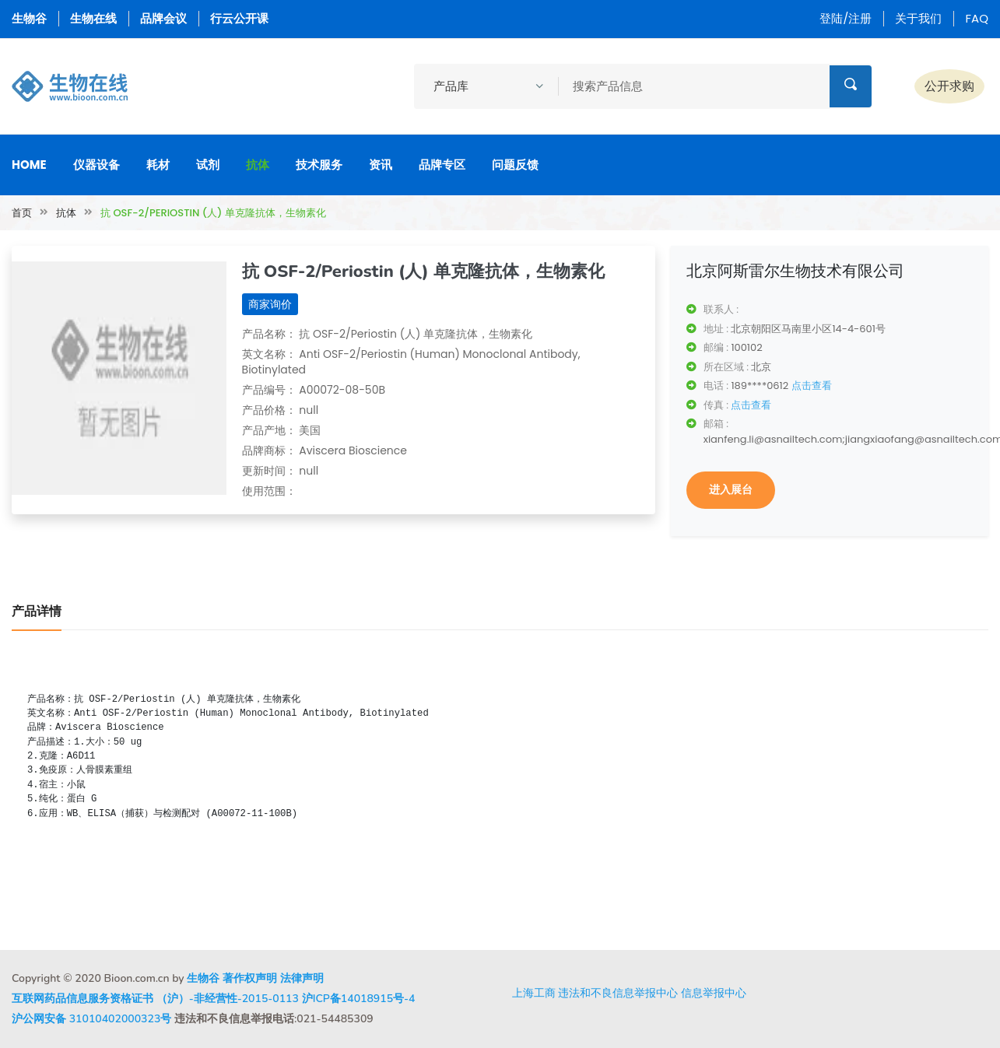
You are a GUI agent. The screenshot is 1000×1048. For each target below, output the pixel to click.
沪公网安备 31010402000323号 (91, 1018)
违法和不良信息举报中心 (618, 993)
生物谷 (29, 18)
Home (29, 164)
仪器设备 (96, 164)
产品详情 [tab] (36, 611)
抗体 (257, 164)
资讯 (380, 164)
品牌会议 (163, 18)
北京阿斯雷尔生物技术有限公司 (795, 270)
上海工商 (534, 993)
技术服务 (319, 164)
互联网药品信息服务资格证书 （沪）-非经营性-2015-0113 (155, 998)
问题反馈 (515, 164)
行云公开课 (239, 18)
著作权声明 (250, 978)
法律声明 (302, 978)
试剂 (207, 164)
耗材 (158, 164)
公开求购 (949, 86)
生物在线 (93, 18)
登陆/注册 (845, 18)
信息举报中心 (713, 993)
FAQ (976, 18)
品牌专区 (442, 164)
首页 (22, 212)
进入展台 (731, 489)
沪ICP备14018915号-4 (359, 998)
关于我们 (918, 18)
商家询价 (270, 304)
